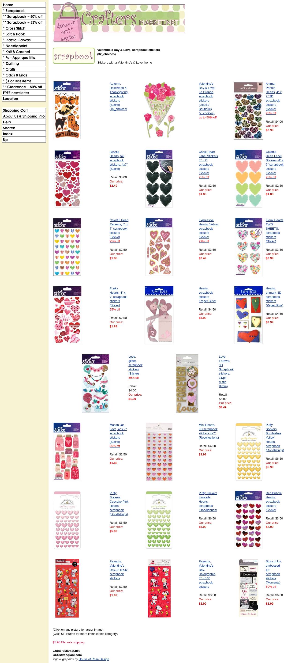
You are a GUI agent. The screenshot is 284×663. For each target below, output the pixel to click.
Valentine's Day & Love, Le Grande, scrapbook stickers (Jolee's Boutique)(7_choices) (208, 100)
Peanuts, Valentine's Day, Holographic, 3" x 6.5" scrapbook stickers (207, 574)
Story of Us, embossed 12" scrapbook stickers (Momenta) (274, 574)
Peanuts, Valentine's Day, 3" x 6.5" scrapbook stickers (119, 570)
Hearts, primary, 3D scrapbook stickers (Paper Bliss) (274, 297)
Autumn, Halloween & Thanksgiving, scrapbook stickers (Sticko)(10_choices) (119, 96)
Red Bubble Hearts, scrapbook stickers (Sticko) (274, 501)
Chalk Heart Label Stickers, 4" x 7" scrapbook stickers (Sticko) (209, 164)
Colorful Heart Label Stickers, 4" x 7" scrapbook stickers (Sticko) (274, 164)
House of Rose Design (94, 659)
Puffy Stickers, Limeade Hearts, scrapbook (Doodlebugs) (208, 501)
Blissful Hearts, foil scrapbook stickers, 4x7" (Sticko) (119, 160)
